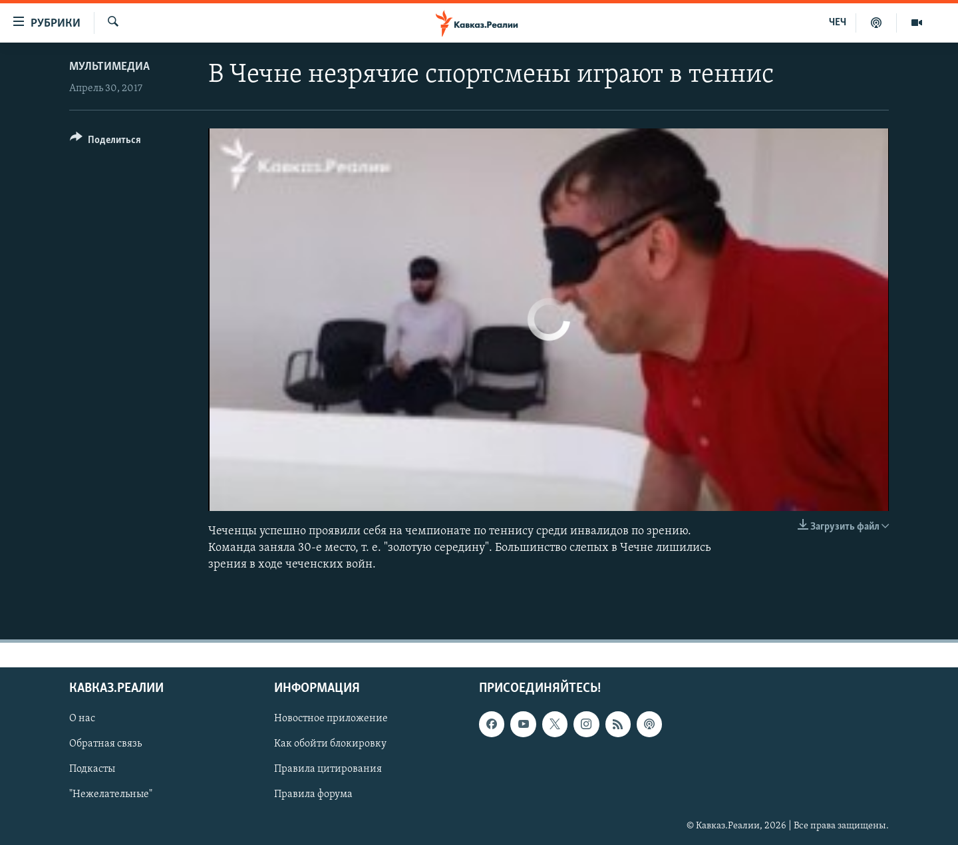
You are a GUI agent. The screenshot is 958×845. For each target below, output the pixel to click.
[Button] (105, 142)
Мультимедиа (109, 67)
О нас (82, 718)
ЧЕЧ (837, 22)
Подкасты (92, 769)
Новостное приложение (331, 718)
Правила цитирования (328, 769)
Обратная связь (105, 744)
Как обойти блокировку (330, 744)
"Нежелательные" (110, 794)
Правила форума (313, 794)
